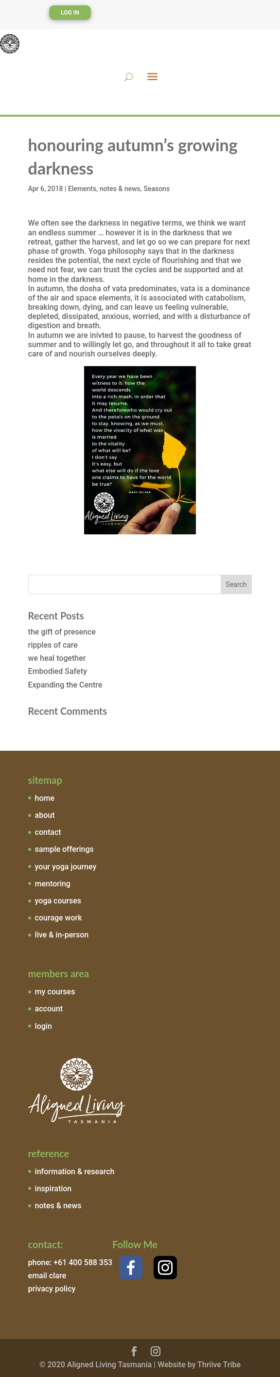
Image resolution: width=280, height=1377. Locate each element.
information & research (75, 1171)
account (49, 1008)
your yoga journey (66, 866)
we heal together (57, 658)
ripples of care (53, 645)
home (44, 798)
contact (48, 832)
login (43, 1026)
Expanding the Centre (65, 684)
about (45, 815)
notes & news (120, 189)
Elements (82, 189)
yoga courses (58, 900)
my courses (55, 991)
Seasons (156, 189)
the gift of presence (62, 631)
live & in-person (62, 934)
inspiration (53, 1188)
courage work (58, 917)
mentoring (52, 883)
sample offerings (64, 849)
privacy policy (52, 1288)
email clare (47, 1275)
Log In (70, 12)
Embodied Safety (57, 671)
